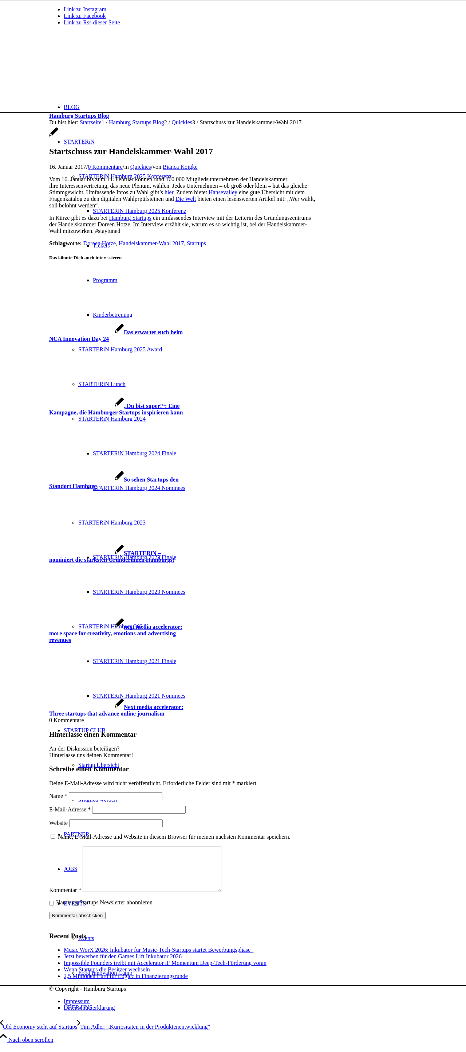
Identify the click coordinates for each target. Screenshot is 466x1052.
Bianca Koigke (180, 167)
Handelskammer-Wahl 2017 (151, 243)
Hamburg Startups (130, 218)
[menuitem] (240, 107)
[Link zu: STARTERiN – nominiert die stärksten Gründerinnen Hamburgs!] (111, 556)
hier (169, 192)
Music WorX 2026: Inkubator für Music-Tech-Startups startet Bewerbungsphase (158, 958)
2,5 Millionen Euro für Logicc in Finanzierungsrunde (126, 985)
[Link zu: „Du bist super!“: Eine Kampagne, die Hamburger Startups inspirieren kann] (116, 409)
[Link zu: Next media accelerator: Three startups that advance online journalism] (116, 710)
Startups (196, 243)
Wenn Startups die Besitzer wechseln (107, 978)
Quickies (140, 167)
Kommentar (65, 899)
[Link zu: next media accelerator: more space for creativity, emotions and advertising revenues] (115, 633)
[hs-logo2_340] (103, 66)
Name (58, 796)
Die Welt (185, 199)
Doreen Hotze (99, 243)
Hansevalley (223, 192)
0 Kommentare (105, 167)
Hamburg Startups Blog (79, 116)
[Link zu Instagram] (85, 9)
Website (58, 823)
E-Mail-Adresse (70, 809)
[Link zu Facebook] (85, 16)
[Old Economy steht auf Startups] (38, 1035)
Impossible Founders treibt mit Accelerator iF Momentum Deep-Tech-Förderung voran (165, 972)
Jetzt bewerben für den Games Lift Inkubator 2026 (123, 965)
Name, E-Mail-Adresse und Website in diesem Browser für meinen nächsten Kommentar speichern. (174, 837)
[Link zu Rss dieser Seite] (92, 22)
